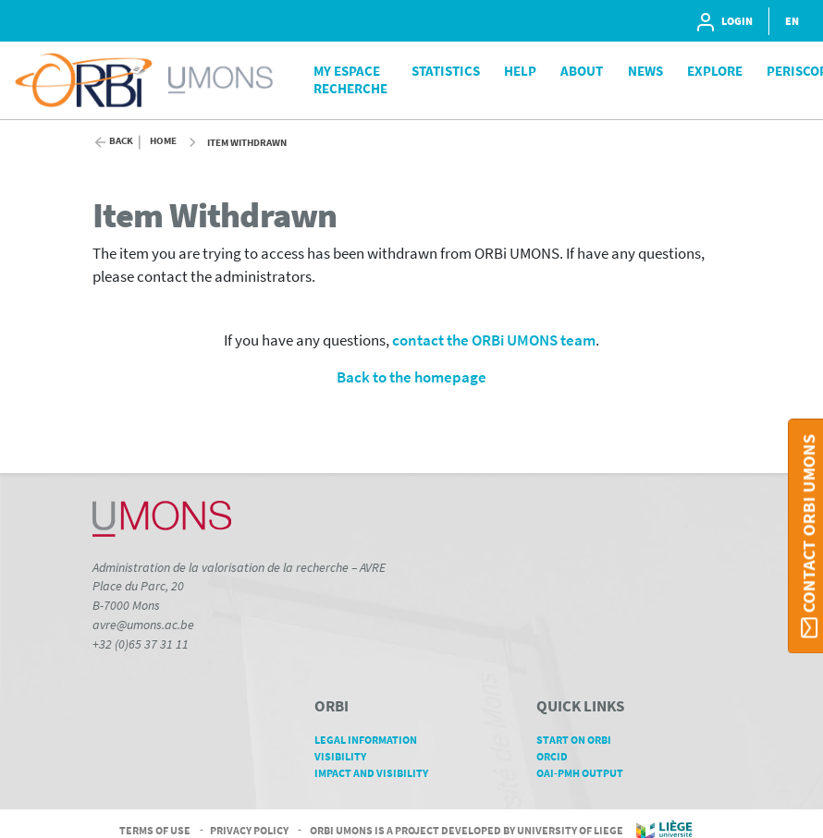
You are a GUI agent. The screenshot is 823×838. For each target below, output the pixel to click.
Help (520, 70)
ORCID (558, 756)
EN (792, 21)
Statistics (446, 70)
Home (163, 141)
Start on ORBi (580, 740)
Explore (715, 70)
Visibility (346, 756)
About (581, 70)
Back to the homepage (411, 377)
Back (121, 141)
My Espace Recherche (350, 79)
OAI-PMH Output (586, 773)
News (645, 70)
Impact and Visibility (377, 773)
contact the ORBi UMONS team (494, 340)
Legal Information (372, 740)
